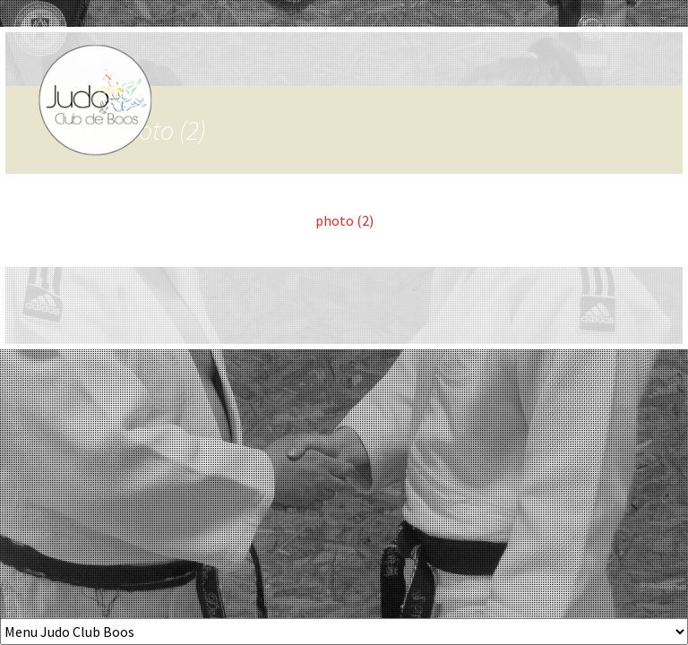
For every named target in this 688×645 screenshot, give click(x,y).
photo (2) (344, 220)
